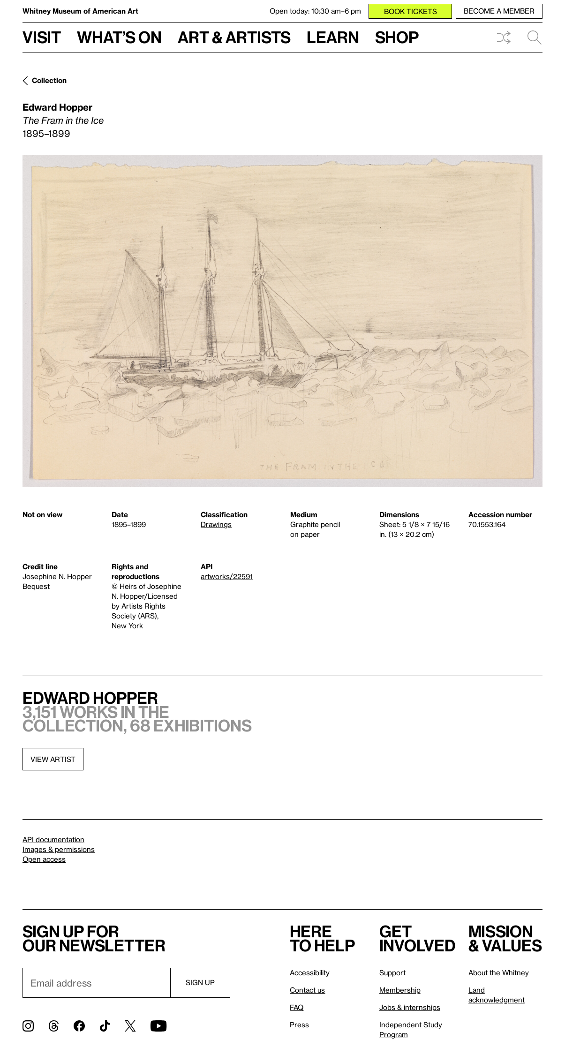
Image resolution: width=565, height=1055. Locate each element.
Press (299, 1024)
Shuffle (503, 37)
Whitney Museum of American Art (80, 11)
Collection (49, 80)
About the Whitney (498, 972)
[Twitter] (130, 1026)
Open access (44, 859)
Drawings (216, 524)
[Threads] (53, 1026)
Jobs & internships (409, 1007)
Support (392, 972)
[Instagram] (28, 1026)
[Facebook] (79, 1026)
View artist (52, 759)
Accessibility (310, 972)
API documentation (53, 839)
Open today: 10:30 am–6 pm (315, 11)
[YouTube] (158, 1026)
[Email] (96, 983)
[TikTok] (104, 1026)
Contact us (307, 990)
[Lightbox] (282, 321)
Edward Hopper (57, 107)
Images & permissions (59, 849)
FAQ (296, 1007)
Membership (400, 990)
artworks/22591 (227, 576)
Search (534, 37)
